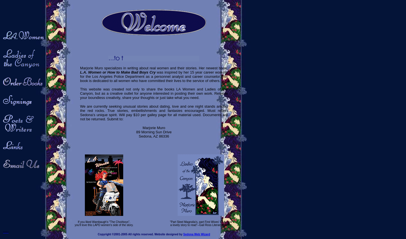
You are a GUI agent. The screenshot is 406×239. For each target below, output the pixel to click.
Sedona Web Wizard (196, 234)
